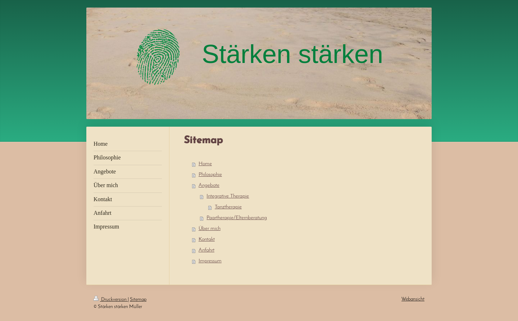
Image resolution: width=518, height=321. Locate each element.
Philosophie (210, 174)
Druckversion (111, 299)
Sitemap (138, 299)
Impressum (210, 261)
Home (205, 164)
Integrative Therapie (227, 196)
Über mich (210, 228)
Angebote (209, 185)
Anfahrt (206, 250)
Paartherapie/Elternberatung (236, 218)
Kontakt (207, 239)
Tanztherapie (228, 207)
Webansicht (412, 299)
